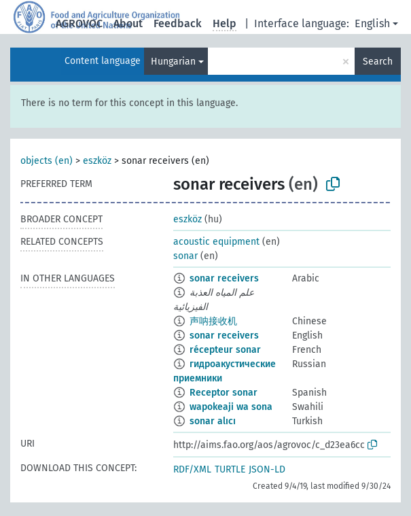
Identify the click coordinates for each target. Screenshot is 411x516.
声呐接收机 (213, 321)
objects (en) (46, 161)
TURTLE (230, 469)
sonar (185, 256)
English (372, 23)
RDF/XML (192, 469)
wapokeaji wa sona (231, 407)
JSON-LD (267, 469)
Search (378, 61)
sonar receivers (224, 278)
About (128, 23)
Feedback (178, 23)
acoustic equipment (216, 241)
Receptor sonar (223, 392)
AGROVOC (79, 23)
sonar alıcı (213, 421)
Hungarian (173, 61)
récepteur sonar (225, 350)
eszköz (97, 161)
